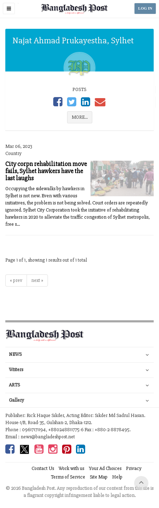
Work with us (71, 468)
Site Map (99, 477)
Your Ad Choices (105, 468)
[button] (9, 8)
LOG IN (145, 8)
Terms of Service (68, 477)
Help (117, 477)
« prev (16, 280)
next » (37, 280)
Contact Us (43, 468)
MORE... (80, 117)
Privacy (134, 468)
